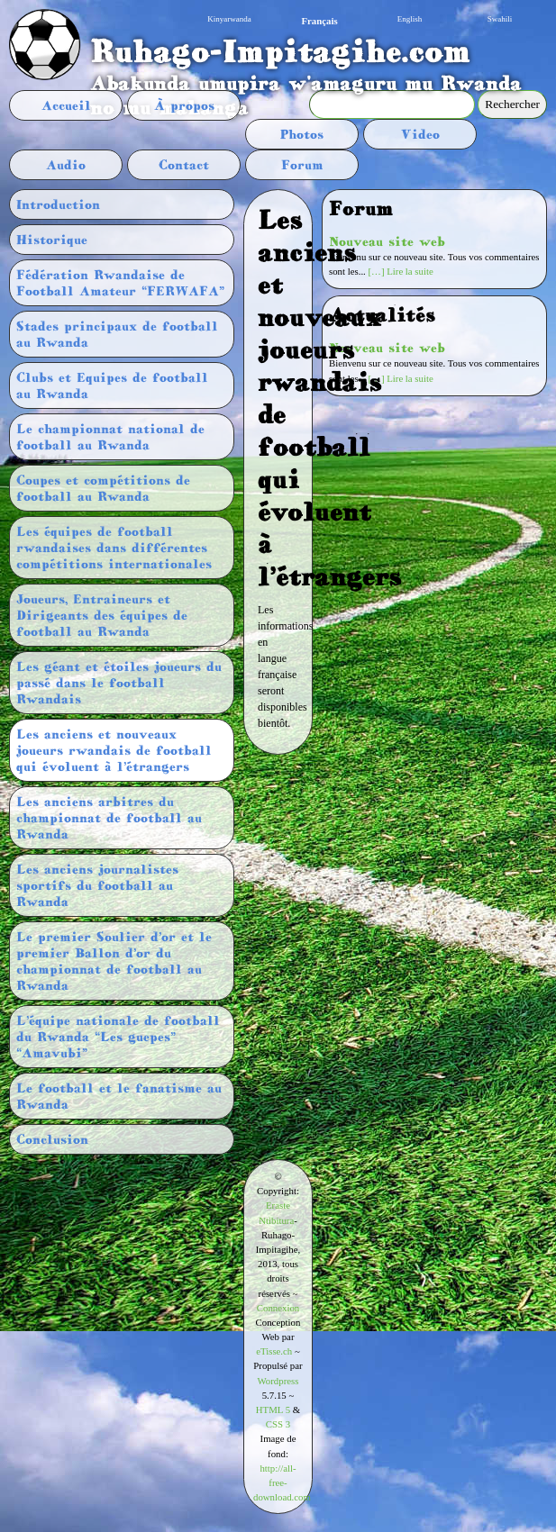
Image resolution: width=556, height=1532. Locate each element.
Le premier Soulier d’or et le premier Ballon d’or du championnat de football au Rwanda (114, 961)
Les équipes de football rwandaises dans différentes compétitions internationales (114, 547)
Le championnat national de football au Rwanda (110, 437)
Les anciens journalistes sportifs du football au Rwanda (97, 885)
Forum (302, 165)
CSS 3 (278, 1424)
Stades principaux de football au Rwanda (117, 334)
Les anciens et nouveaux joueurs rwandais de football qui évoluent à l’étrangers (114, 750)
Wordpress (278, 1380)
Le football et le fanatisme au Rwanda (119, 1096)
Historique (51, 239)
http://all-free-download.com (282, 1482)
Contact (184, 165)
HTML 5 (273, 1409)
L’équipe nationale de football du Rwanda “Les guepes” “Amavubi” (118, 1036)
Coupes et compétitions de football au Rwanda (103, 488)
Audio (66, 165)
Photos (302, 134)
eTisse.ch (274, 1351)
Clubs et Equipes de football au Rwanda (112, 385)
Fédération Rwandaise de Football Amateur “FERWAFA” (120, 283)
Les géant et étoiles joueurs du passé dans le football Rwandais (119, 682)
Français (319, 20)
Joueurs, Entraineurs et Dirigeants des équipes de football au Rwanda (101, 615)
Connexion (278, 1307)
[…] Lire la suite (401, 271)
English (410, 18)
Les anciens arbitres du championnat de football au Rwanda (109, 817)
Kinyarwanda (229, 18)
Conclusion (52, 1139)
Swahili (500, 18)
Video (420, 134)
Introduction (58, 204)
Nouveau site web (387, 241)
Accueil (66, 105)
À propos (184, 105)
